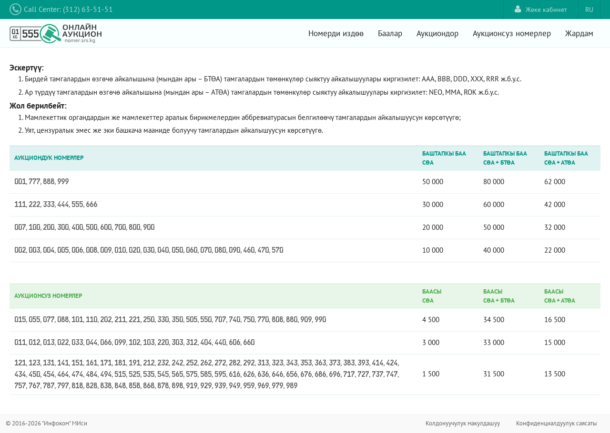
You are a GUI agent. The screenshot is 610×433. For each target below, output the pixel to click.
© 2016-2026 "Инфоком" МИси (46, 423)
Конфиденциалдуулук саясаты (556, 423)
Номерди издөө (336, 33)
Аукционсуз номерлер (512, 33)
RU (589, 9)
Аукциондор (437, 33)
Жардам (579, 33)
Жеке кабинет (541, 9)
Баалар (390, 33)
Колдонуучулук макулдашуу (463, 423)
